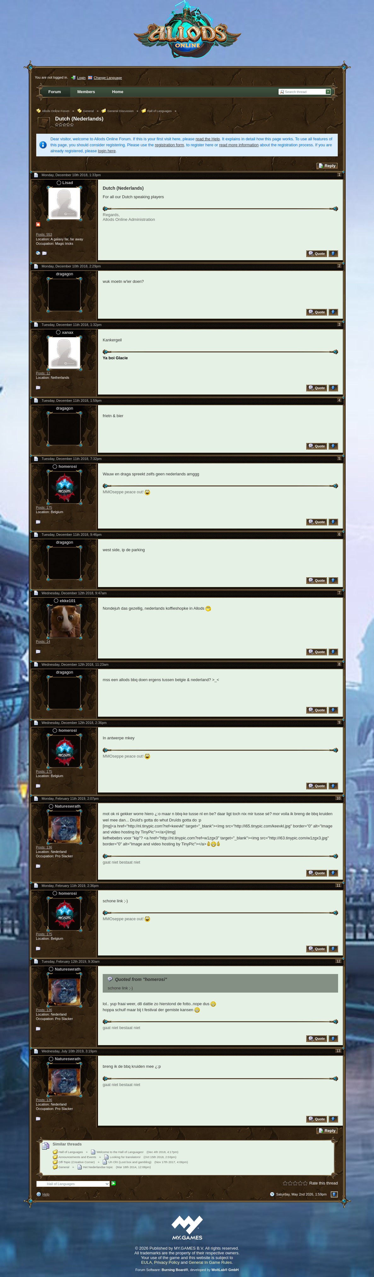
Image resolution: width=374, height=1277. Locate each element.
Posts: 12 (43, 373)
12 (338, 961)
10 (338, 798)
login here (107, 150)
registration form (169, 145)
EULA (146, 1262)
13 (338, 1051)
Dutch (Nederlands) (79, 119)
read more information (239, 145)
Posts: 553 (44, 234)
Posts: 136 (44, 847)
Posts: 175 (44, 507)
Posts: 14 (43, 641)
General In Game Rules (210, 1262)
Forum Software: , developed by (187, 1270)
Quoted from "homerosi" (141, 979)
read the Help (208, 139)
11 (338, 885)
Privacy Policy (167, 1262)
